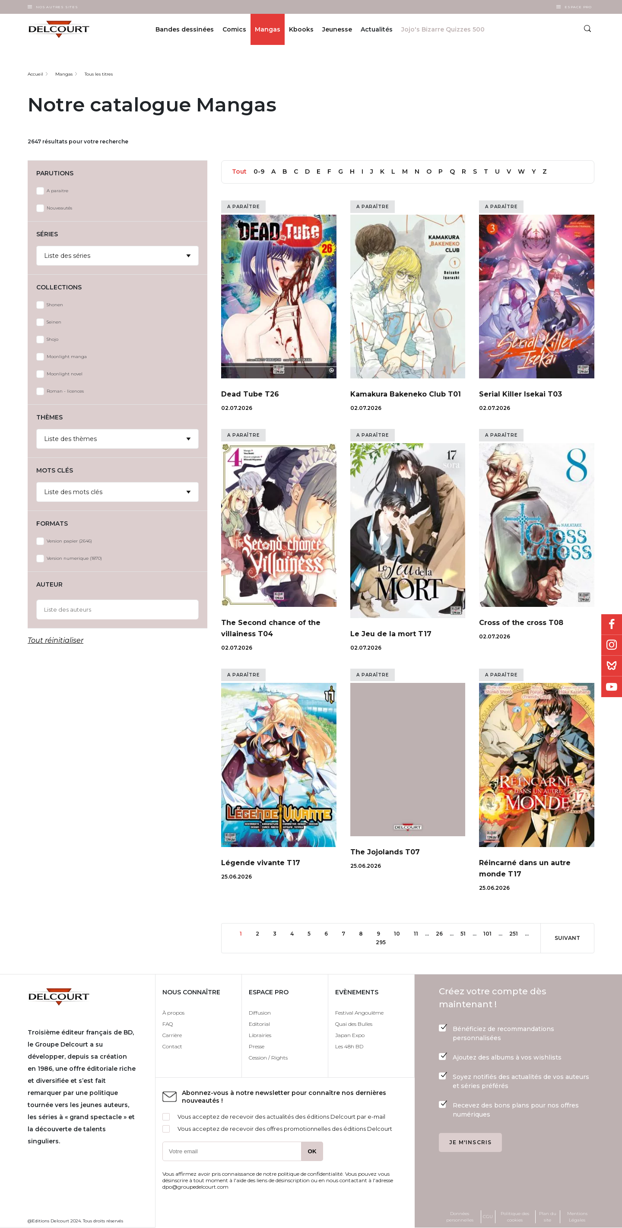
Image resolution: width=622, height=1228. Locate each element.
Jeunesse (337, 29)
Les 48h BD (349, 1046)
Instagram (611, 645)
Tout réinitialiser (55, 640)
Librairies (260, 1035)
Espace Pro (578, 7)
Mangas (267, 29)
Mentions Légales (577, 1217)
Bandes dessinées (185, 29)
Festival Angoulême (359, 1012)
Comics (234, 29)
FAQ (167, 1024)
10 (400, 933)
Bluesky (611, 666)
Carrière (172, 1035)
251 (516, 933)
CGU (488, 1216)
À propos (173, 1012)
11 (419, 933)
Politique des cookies (515, 1217)
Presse (256, 1046)
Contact (172, 1046)
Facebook (611, 624)
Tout (239, 171)
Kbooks (301, 29)
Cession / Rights (268, 1057)
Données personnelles (459, 1217)
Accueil (35, 74)
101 (490, 933)
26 (443, 933)
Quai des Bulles (353, 1024)
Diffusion (260, 1012)
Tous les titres (99, 74)
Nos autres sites (57, 7)
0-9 (259, 171)
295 (383, 942)
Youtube (611, 686)
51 (466, 933)
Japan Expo (350, 1035)
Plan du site (547, 1217)
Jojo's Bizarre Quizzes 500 (443, 29)
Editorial (259, 1024)
